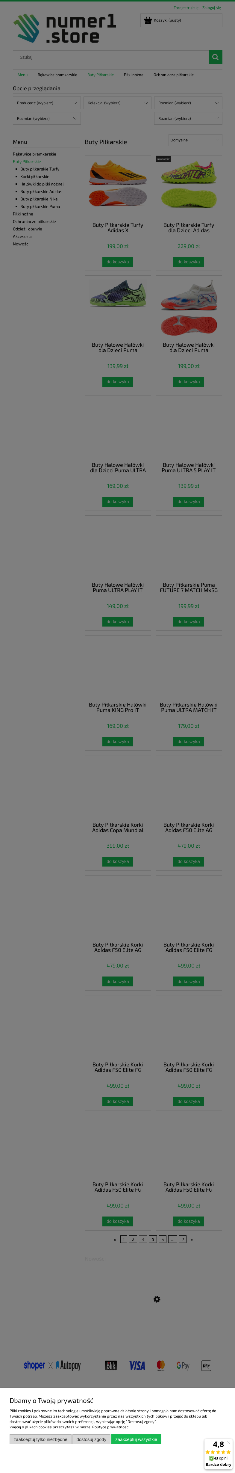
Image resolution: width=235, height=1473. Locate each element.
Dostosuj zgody (91, 1439)
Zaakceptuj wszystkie (136, 1439)
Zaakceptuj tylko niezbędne (40, 1439)
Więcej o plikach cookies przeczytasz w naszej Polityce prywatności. (70, 1426)
